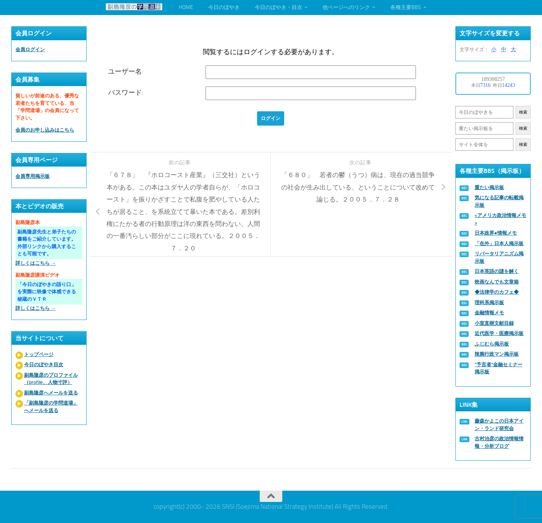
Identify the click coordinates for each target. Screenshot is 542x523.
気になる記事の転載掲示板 (499, 201)
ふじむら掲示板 (492, 344)
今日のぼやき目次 (43, 364)
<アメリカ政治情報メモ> (500, 219)
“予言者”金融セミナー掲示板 (498, 368)
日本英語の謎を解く (497, 271)
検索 (523, 112)
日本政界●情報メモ (496, 233)
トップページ (38, 354)
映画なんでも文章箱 (497, 282)
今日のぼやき (224, 7)
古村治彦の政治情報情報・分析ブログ (499, 442)
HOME (186, 7)
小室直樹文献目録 (494, 323)
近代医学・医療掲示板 (499, 333)
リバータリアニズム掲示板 (499, 257)
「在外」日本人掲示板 (499, 243)
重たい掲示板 (489, 187)
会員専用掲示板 (32, 176)
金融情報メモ (489, 312)
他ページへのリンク (346, 7)
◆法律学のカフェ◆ (497, 292)
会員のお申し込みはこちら (44, 130)
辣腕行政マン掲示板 (497, 354)
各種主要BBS (405, 7)
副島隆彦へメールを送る (51, 393)
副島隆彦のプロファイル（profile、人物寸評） (51, 378)
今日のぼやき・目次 (278, 7)
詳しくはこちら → (35, 263)
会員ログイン (30, 49)
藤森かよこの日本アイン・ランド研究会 (499, 424)
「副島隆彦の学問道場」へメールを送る (51, 406)
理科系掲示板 (489, 302)
